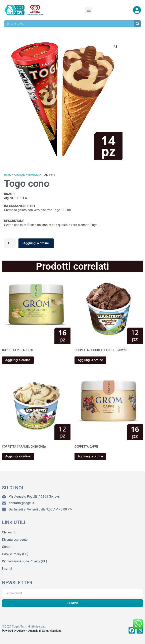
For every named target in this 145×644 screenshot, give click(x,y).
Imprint (7, 568)
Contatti (7, 547)
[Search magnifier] (137, 23)
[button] (88, 10)
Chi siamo (9, 532)
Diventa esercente (15, 539)
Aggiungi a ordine (36, 243)
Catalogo (19, 174)
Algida (8, 198)
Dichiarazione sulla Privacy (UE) (24, 561)
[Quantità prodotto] (10, 243)
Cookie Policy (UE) (15, 554)
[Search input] (70, 23)
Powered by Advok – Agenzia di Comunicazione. (32, 630)
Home (7, 174)
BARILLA (33, 174)
